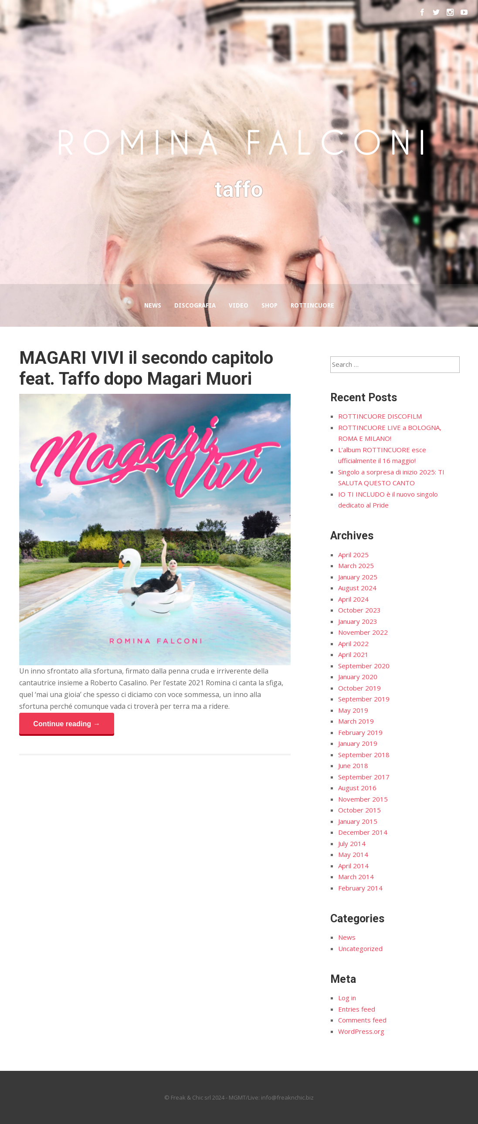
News (152, 305)
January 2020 (357, 676)
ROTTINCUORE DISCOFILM (380, 416)
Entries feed (356, 1009)
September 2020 (364, 665)
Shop (269, 305)
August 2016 (357, 787)
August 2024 (357, 587)
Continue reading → (66, 724)
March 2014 (356, 876)
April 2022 (353, 643)
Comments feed (362, 1020)
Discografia (195, 305)
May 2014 (353, 854)
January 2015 (357, 821)
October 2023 (359, 610)
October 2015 (359, 810)
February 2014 (360, 888)
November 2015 (363, 799)
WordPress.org (361, 1031)
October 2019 (359, 688)
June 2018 (353, 765)
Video (238, 305)
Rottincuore (312, 305)
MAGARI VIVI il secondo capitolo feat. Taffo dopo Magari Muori (146, 368)
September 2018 (364, 754)
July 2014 (352, 843)
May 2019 (353, 710)
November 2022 (363, 632)
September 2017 (364, 776)
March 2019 (356, 721)
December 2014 (362, 832)
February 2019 (360, 732)
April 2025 (353, 554)
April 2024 (353, 599)
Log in (347, 997)
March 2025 (356, 565)
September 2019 (364, 698)
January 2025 (357, 576)
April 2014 (353, 865)
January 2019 (357, 743)
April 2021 (353, 654)
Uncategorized (360, 948)
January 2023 (357, 621)
